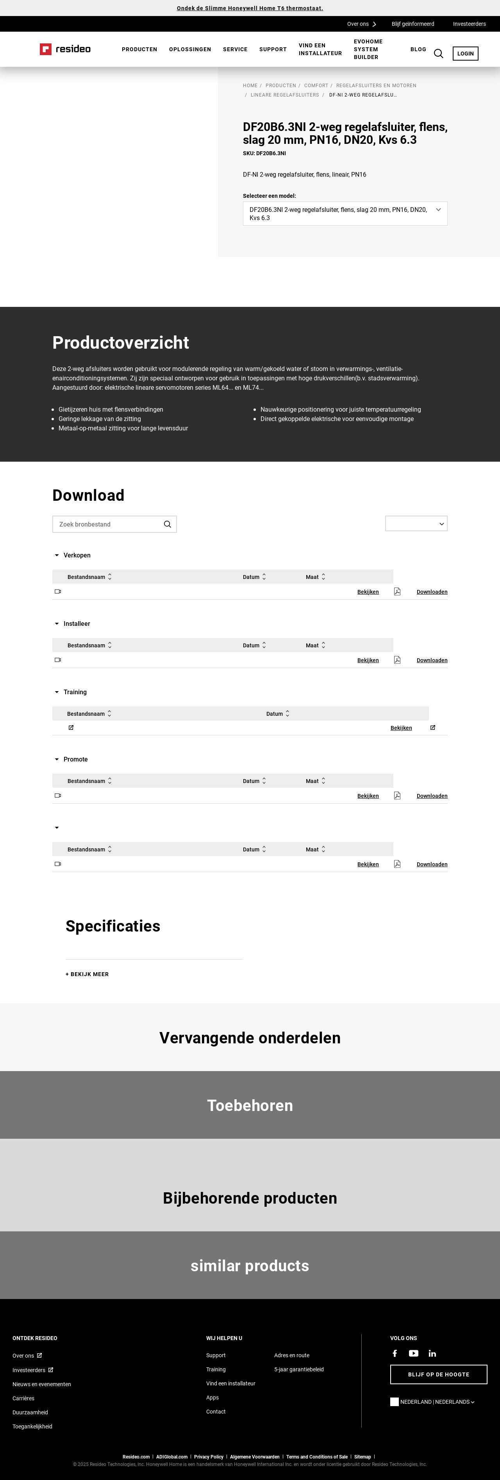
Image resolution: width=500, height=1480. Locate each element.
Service (235, 49)
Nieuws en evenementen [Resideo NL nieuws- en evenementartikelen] (41, 1384)
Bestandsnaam (91, 576)
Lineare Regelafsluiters (285, 94)
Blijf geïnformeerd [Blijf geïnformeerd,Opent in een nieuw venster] (413, 23)
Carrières (23, 1398)
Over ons (364, 23)
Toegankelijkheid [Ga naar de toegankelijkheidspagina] (32, 1426)
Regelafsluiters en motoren (376, 85)
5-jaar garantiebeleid (299, 1369)
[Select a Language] (416, 523)
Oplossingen (190, 49)
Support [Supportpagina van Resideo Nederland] (216, 1355)
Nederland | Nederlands (439, 1401)
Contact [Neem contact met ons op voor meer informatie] (216, 1411)
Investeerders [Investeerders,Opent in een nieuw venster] (469, 23)
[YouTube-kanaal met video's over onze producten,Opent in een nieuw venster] (413, 1353)
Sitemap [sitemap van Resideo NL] (362, 1456)
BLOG (419, 49)
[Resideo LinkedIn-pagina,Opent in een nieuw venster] (432, 1353)
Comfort (316, 85)
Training (216, 1369)
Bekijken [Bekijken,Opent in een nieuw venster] (368, 591)
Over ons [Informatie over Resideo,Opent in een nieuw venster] (23, 1355)
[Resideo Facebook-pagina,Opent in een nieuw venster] (395, 1353)
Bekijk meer (90, 974)
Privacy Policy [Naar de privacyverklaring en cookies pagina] (208, 1456)
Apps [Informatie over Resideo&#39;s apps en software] (212, 1397)
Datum (256, 576)
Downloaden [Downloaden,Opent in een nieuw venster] (432, 591)
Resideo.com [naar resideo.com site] (136, 1456)
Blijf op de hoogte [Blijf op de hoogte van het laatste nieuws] (439, 1374)
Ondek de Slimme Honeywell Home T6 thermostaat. (250, 8)
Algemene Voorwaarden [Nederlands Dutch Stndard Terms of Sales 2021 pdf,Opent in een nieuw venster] (255, 1456)
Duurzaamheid (30, 1412)
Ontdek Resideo (45, 1338)
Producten (139, 49)
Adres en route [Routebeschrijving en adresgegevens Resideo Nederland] (291, 1355)
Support (273, 49)
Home (65, 49)
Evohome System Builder (368, 49)
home (250, 85)
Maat (317, 576)
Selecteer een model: (269, 195)
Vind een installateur (320, 49)
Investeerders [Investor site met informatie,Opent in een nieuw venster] (28, 1370)
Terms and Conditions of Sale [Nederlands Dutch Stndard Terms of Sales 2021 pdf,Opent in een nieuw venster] (317, 1456)
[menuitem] (139, 49)
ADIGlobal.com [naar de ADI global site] (172, 1456)
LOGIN (468, 53)
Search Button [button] (438, 53)
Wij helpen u (234, 1338)
